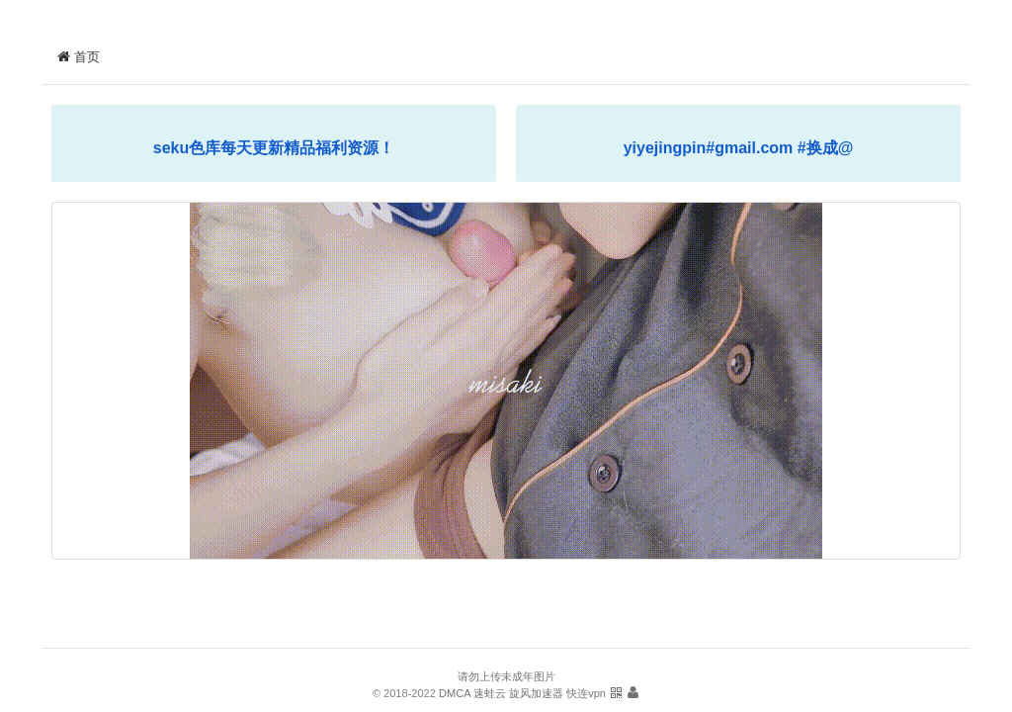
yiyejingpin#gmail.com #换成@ (739, 147)
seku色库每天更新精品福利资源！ (273, 147)
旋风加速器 (536, 693)
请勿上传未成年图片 (506, 676)
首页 (78, 56)
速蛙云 (489, 693)
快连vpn (586, 693)
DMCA (454, 693)
